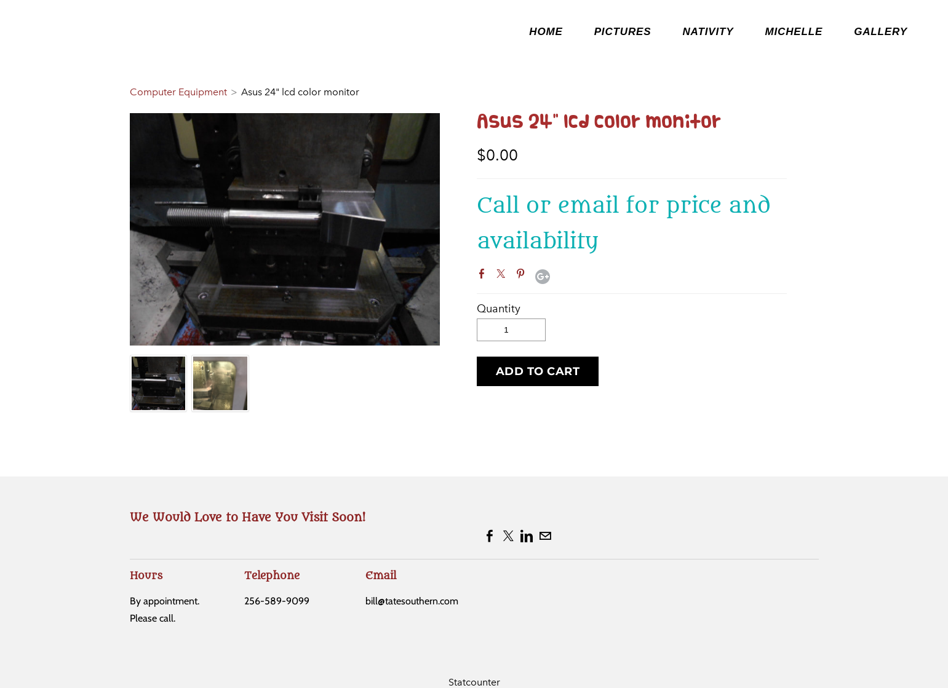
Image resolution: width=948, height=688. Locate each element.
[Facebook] (490, 536)
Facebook (484, 276)
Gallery (880, 32)
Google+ (542, 276)
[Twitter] (508, 536)
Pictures (622, 32)
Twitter (503, 276)
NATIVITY (707, 32)
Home (545, 32)
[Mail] (545, 536)
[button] (538, 371)
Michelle (794, 32)
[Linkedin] (526, 536)
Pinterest (523, 276)
